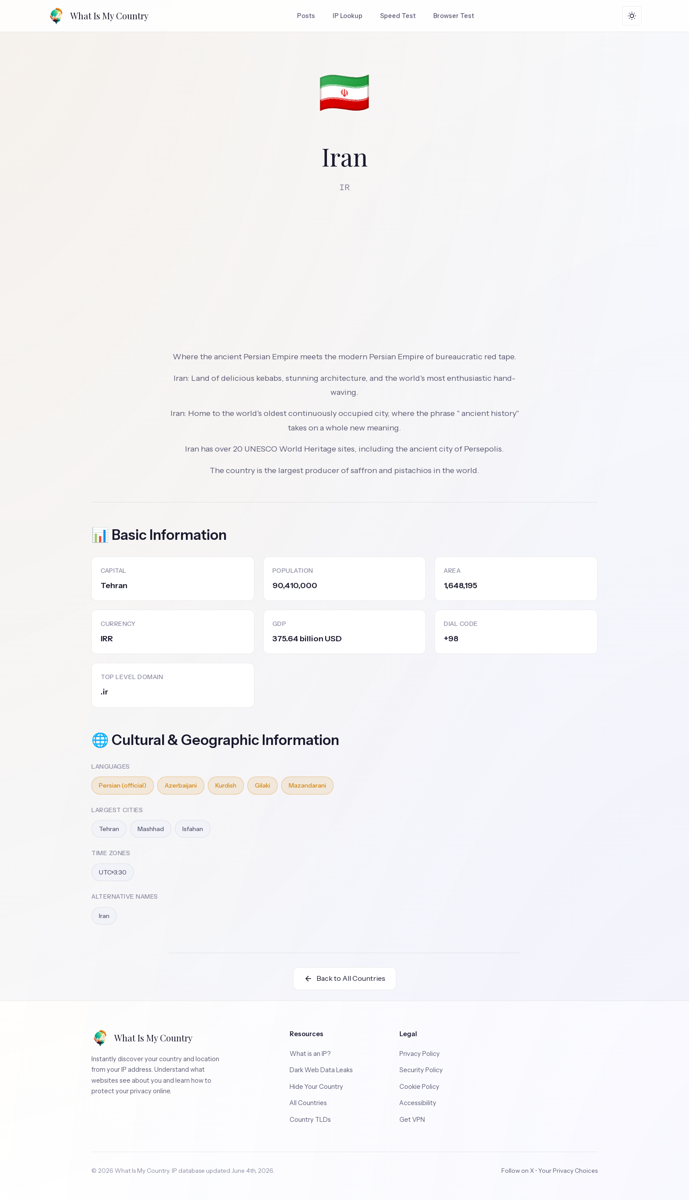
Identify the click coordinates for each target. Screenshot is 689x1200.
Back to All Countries (344, 978)
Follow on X (517, 1170)
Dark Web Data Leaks (321, 1070)
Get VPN (412, 1120)
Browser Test (453, 16)
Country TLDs (310, 1120)
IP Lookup (348, 16)
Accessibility (417, 1103)
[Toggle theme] (632, 15)
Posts (306, 16)
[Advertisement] (344, 267)
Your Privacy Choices (568, 1170)
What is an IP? (310, 1054)
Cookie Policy (419, 1087)
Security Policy (421, 1070)
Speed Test (398, 16)
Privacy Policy (419, 1054)
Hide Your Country (316, 1087)
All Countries (308, 1103)
